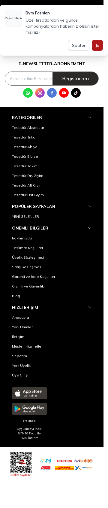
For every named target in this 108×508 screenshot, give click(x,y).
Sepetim (19, 356)
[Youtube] (64, 93)
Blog (16, 296)
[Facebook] (52, 93)
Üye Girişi (20, 375)
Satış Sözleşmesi (27, 267)
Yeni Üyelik (21, 365)
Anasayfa (20, 317)
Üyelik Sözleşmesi (28, 257)
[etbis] (21, 463)
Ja (97, 45)
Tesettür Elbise (25, 156)
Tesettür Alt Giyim (27, 185)
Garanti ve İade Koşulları (33, 276)
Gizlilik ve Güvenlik (28, 286)
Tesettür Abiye (25, 146)
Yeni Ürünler (22, 327)
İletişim (18, 336)
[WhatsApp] (28, 93)
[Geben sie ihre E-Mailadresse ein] (51, 78)
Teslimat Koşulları (27, 247)
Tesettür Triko (23, 137)
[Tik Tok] (76, 93)
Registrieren (75, 78)
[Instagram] (40, 93)
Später (79, 45)
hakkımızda (22, 238)
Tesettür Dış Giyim (27, 175)
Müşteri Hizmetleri (28, 346)
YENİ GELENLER (25, 216)
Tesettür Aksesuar (28, 127)
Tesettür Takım (25, 166)
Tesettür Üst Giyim (28, 195)
